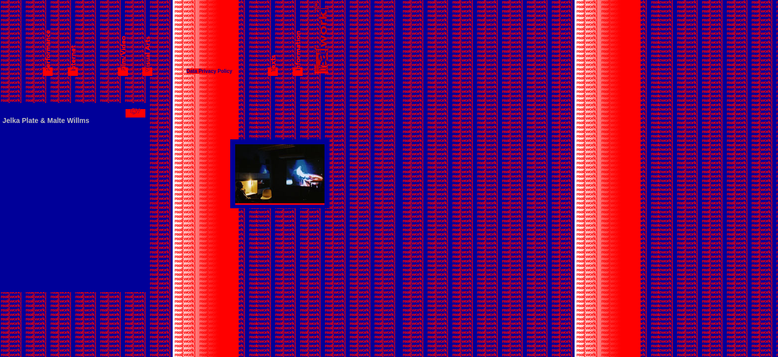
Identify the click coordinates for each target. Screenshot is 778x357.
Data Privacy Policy (209, 71)
